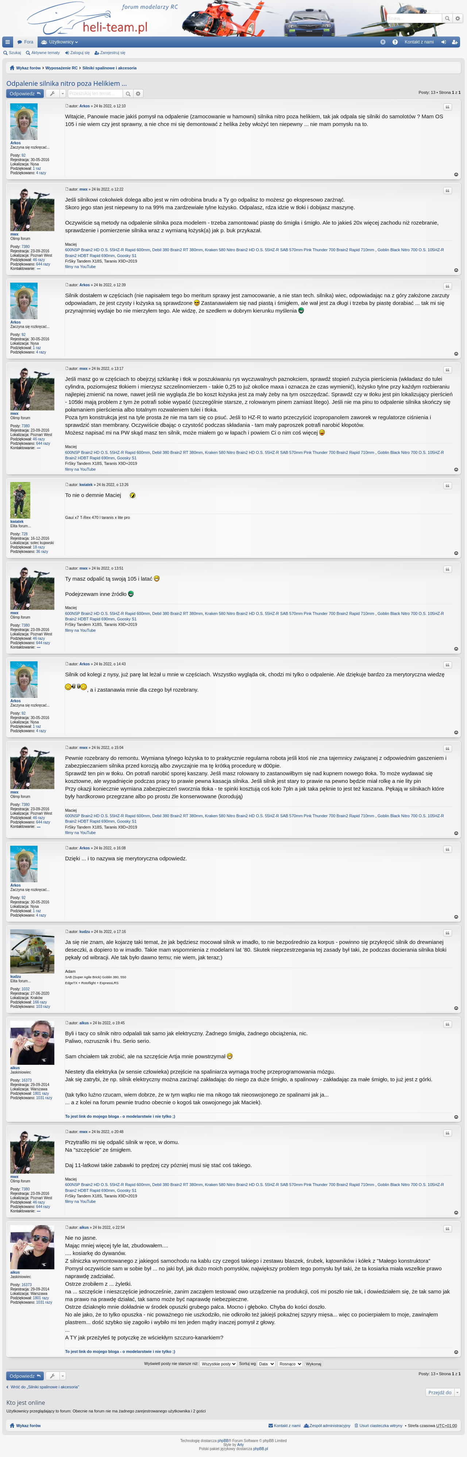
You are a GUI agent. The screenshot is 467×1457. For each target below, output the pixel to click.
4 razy (41, 173)
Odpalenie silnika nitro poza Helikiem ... (66, 83)
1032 (26, 989)
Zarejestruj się (113, 52)
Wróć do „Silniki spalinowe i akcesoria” (45, 1387)
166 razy (40, 1002)
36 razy (42, 552)
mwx (14, 234)
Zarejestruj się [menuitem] (456, 43)
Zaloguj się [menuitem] (445, 43)
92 (24, 155)
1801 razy (41, 1093)
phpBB (223, 1441)
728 (25, 534)
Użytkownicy (61, 42)
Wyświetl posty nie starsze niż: (190, 1363)
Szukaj (447, 18)
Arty (240, 1445)
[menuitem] (383, 42)
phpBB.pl (260, 1449)
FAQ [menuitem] (397, 43)
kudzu (15, 977)
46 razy (39, 260)
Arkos (15, 143)
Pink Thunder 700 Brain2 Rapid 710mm (339, 250)
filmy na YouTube (80, 266)
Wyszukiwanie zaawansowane (458, 18)
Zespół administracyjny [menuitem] (330, 1425)
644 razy (43, 264)
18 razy (39, 547)
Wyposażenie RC (61, 68)
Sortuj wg (257, 1363)
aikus (15, 1068)
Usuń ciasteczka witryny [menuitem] (381, 1425)
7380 (26, 247)
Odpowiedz (22, 93)
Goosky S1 (127, 255)
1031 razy (44, 1098)
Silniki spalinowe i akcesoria (109, 68)
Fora (28, 42)
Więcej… (9, 43)
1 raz (37, 169)
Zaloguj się (80, 52)
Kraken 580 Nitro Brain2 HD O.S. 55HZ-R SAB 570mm (254, 250)
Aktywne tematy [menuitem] (45, 52)
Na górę (456, 174)
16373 (27, 1080)
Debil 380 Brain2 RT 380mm (177, 250)
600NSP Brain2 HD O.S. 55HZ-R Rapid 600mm (107, 250)
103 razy (43, 1007)
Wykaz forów (28, 68)
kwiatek (16, 522)
